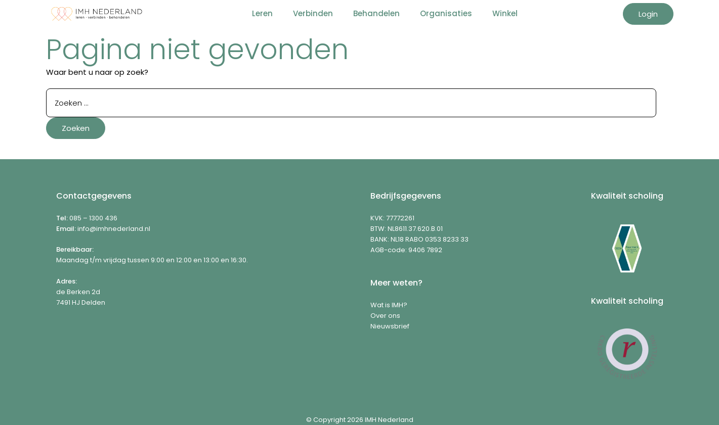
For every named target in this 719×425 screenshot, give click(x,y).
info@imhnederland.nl (113, 228)
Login (648, 14)
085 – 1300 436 (93, 218)
